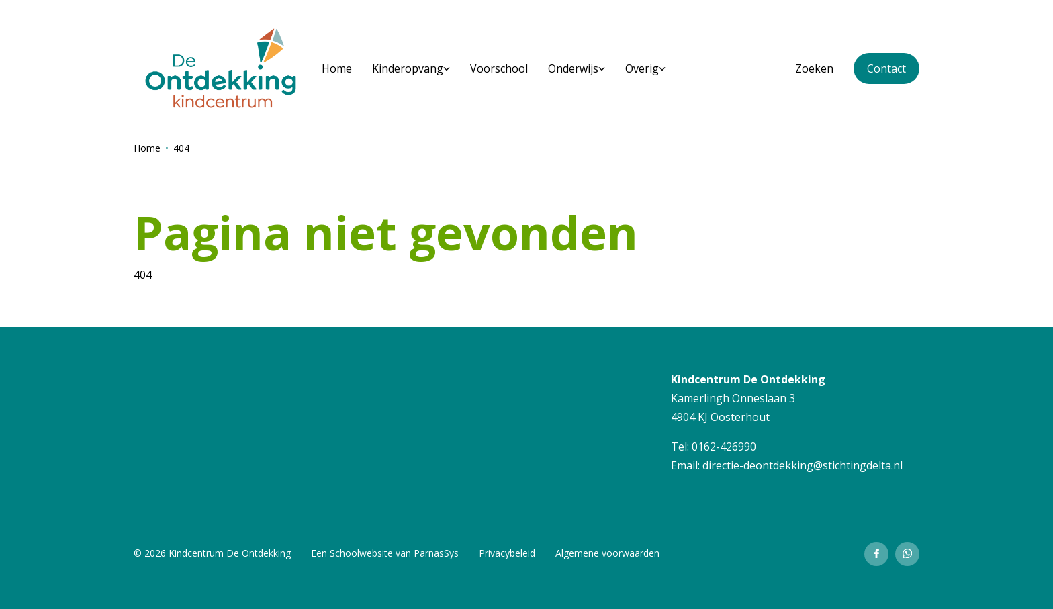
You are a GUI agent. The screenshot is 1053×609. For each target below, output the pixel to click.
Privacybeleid (507, 553)
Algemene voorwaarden (607, 553)
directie (720, 465)
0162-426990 (724, 446)
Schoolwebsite (361, 553)
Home (147, 148)
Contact (886, 68)
